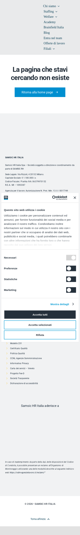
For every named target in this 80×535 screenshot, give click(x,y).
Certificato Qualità (19, 348)
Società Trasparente (19, 378)
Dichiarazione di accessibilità (24, 383)
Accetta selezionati (40, 324)
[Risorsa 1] (40, 413)
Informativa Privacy (19, 363)
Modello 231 (16, 343)
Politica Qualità (17, 353)
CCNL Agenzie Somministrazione (26, 358)
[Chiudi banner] (75, 197)
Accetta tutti (40, 314)
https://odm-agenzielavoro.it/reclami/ (27, 472)
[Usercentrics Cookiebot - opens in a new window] (52, 197)
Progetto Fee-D (17, 373)
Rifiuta (40, 334)
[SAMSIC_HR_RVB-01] (10, 24)
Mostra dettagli (59, 304)
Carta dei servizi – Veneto (22, 368)
